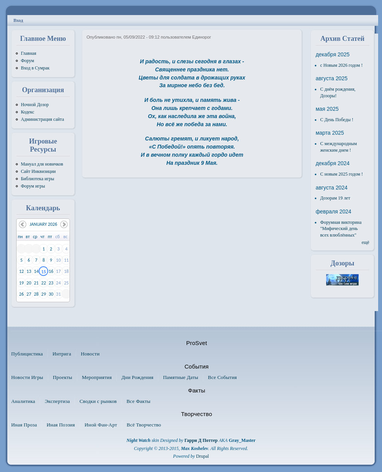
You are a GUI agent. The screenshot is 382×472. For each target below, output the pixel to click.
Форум (27, 60)
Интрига (62, 354)
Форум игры (33, 186)
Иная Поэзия (61, 425)
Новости (90, 354)
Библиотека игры (37, 178)
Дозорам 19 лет (335, 198)
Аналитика (23, 401)
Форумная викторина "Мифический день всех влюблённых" (341, 229)
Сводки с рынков (98, 401)
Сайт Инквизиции (38, 171)
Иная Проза (24, 425)
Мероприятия (97, 377)
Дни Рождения (137, 377)
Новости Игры (27, 377)
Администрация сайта (42, 119)
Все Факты (138, 401)
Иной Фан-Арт (101, 425)
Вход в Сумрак (35, 68)
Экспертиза (57, 401)
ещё (365, 242)
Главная (28, 53)
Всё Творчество (144, 425)
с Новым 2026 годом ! (341, 65)
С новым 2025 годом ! (341, 174)
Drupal (202, 456)
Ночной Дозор (35, 104)
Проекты (62, 377)
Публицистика (27, 354)
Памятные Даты (180, 377)
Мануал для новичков (42, 164)
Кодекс (27, 112)
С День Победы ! (336, 119)
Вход (18, 20)
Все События (222, 377)
